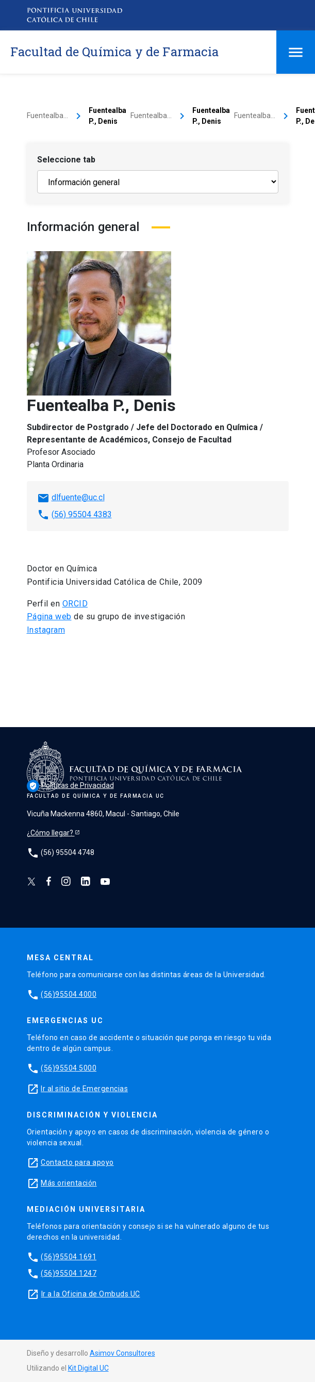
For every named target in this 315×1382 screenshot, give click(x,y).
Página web (49, 616)
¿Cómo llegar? (51, 833)
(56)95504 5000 (68, 1068)
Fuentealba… (47, 115)
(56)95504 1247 (68, 1273)
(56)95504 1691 (68, 1257)
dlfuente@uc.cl (78, 497)
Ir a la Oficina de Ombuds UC (90, 1294)
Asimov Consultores (122, 1353)
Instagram (46, 630)
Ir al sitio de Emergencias (84, 1088)
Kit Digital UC (88, 1368)
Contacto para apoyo (77, 1162)
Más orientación (69, 1183)
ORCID (75, 603)
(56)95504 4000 (68, 994)
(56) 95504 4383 (82, 514)
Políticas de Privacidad (70, 785)
